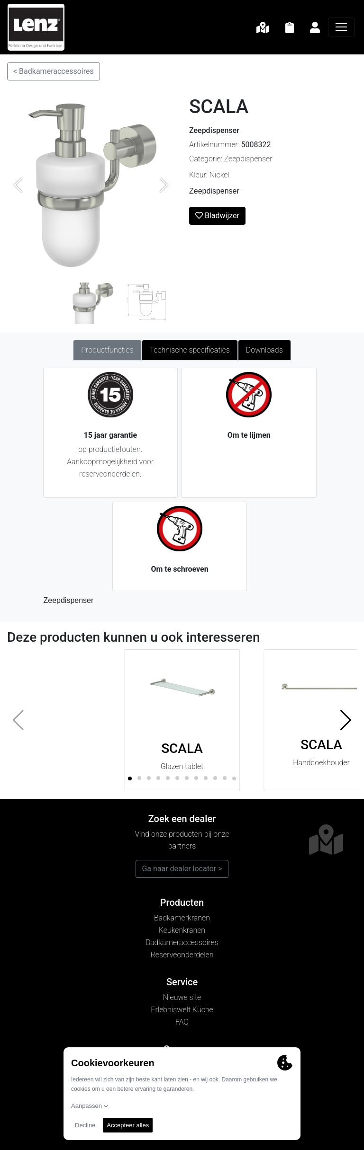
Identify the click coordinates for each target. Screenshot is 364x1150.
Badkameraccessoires (182, 942)
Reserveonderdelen (182, 954)
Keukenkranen (182, 930)
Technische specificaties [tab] (190, 349)
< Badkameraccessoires (53, 71)
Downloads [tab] (264, 349)
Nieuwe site (182, 997)
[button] (345, 720)
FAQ (182, 1021)
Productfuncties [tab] (107, 349)
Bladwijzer (217, 215)
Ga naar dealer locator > (182, 868)
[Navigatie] (341, 27)
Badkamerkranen (182, 917)
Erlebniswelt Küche (182, 1009)
